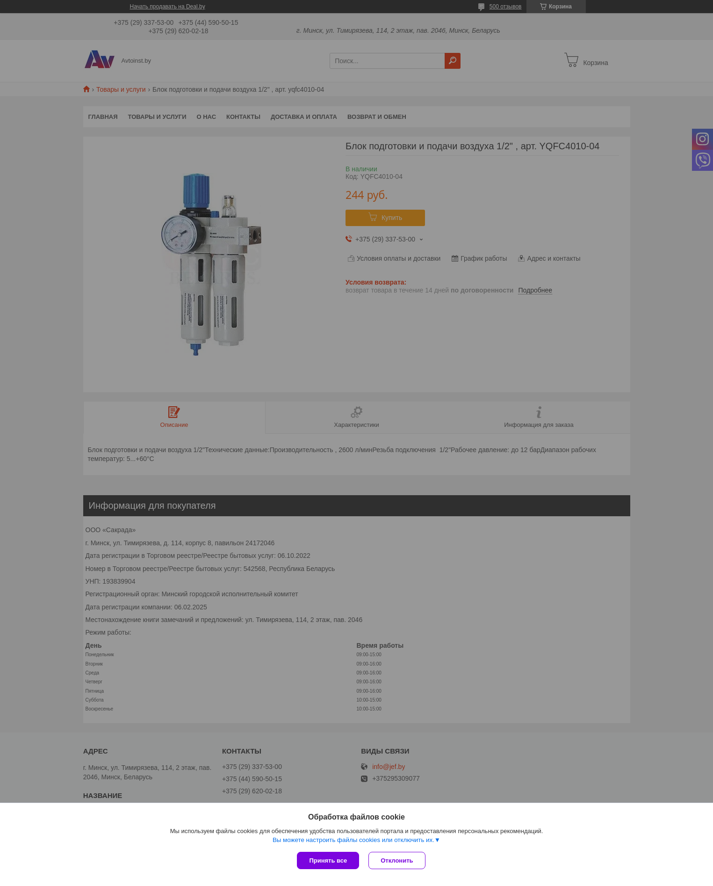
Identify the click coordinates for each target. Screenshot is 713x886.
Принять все (328, 860)
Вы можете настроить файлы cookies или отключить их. (353, 839)
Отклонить (397, 860)
